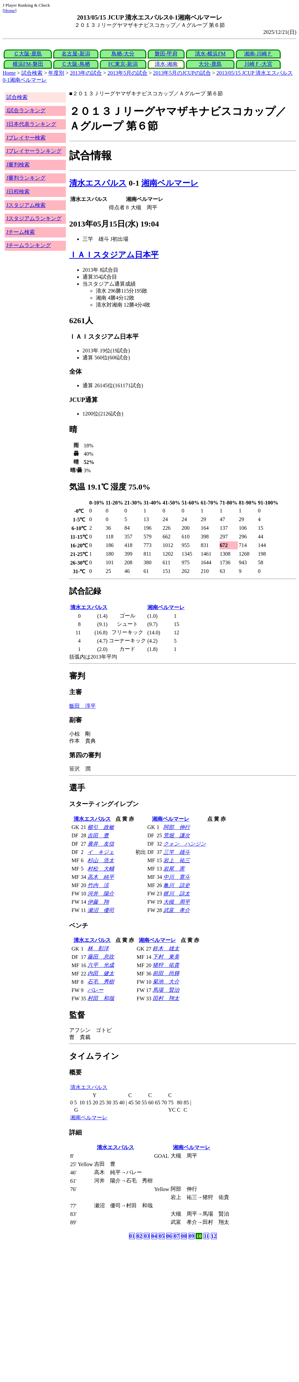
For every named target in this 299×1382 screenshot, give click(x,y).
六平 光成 (100, 965)
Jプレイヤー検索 (26, 137)
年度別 (56, 73)
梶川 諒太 (176, 893)
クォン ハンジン (184, 844)
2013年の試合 (86, 73)
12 (214, 1236)
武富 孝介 (176, 910)
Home (9, 10)
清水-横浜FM (210, 53)
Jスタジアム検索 (26, 205)
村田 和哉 (100, 998)
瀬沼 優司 (100, 910)
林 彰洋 (98, 948)
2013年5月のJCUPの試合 (182, 73)
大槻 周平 (176, 902)
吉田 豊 (98, 835)
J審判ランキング (26, 178)
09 (191, 1236)
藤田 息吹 (100, 957)
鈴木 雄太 (166, 948)
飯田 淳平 (82, 706)
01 (132, 1236)
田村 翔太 (166, 998)
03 (146, 1236)
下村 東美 (166, 957)
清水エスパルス (98, 183)
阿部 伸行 (176, 827)
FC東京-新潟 (123, 64)
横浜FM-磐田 (28, 64)
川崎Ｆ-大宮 (258, 64)
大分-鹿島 (210, 64)
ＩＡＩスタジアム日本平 (114, 254)
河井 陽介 (100, 893)
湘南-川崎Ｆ (258, 53)
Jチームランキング (28, 245)
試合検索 (32, 73)
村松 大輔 (100, 869)
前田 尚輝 (166, 973)
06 (169, 1236)
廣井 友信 (100, 844)
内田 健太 (100, 973)
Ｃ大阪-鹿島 (28, 53)
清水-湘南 (166, 64)
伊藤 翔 (98, 902)
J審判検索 (18, 164)
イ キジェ (100, 852)
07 (176, 1236)
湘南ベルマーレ (170, 183)
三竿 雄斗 (176, 852)
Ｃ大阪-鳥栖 (76, 64)
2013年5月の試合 (127, 73)
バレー (95, 990)
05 (161, 1236)
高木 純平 (100, 877)
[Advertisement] (117, 1292)
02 (139, 1236)
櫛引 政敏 (100, 827)
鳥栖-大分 (122, 53)
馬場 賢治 (166, 990)
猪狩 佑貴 (166, 965)
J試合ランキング (26, 110)
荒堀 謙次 (176, 835)
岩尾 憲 (174, 869)
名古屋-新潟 (76, 53)
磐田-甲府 (166, 53)
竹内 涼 (98, 885)
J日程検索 (18, 191)
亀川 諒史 (176, 885)
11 (206, 1236)
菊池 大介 (166, 981)
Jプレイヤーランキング (34, 151)
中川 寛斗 (176, 877)
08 (184, 1236)
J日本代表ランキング (31, 124)
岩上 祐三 (176, 860)
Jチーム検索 (20, 232)
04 (154, 1236)
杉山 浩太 (100, 860)
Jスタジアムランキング (34, 218)
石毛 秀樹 (100, 981)
